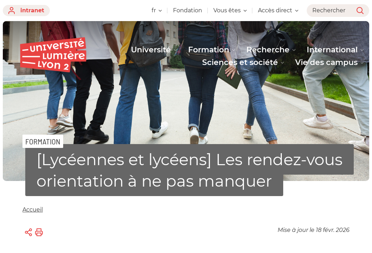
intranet (26, 10)
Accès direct (278, 10)
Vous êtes (230, 10)
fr (157, 10)
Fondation (187, 10)
